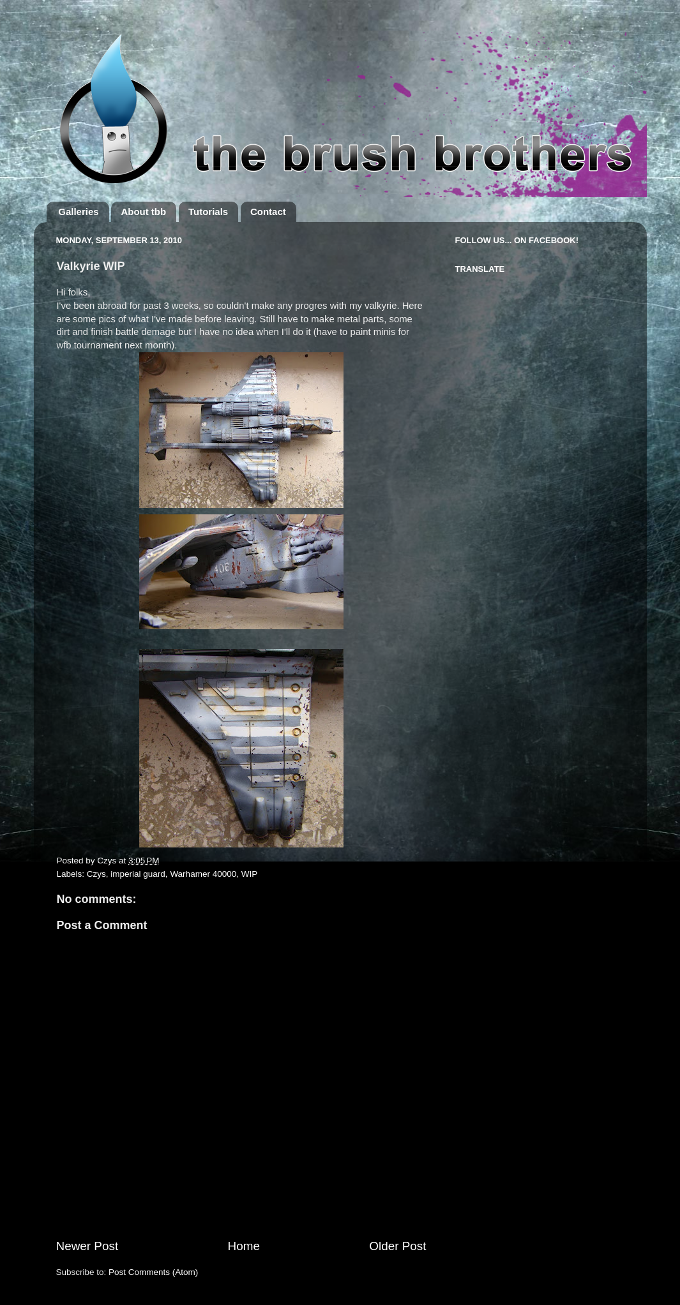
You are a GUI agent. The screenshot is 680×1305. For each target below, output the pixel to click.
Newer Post (87, 1246)
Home (244, 1246)
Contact (268, 211)
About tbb (143, 211)
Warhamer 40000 (203, 874)
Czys (96, 874)
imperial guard (137, 874)
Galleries (78, 211)
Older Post (397, 1246)
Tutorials (208, 211)
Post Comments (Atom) (153, 1272)
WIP (249, 874)
